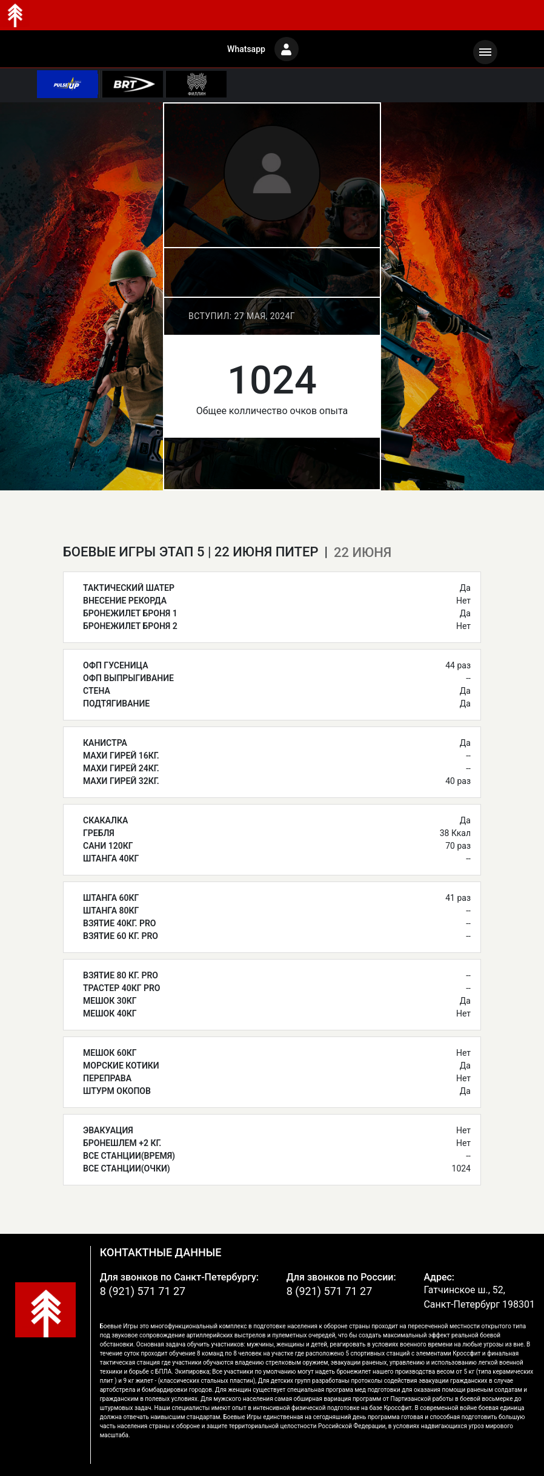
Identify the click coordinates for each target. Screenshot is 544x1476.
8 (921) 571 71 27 (143, 1291)
